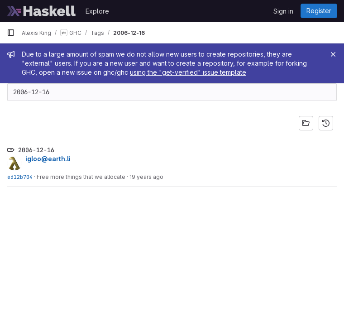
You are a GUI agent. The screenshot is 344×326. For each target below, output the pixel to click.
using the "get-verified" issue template (188, 72)
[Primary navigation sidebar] (11, 32)
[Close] (333, 54)
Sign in (283, 11)
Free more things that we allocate (81, 176)
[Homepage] (41, 11)
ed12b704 (20, 176)
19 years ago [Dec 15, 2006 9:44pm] (146, 176)
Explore (97, 11)
